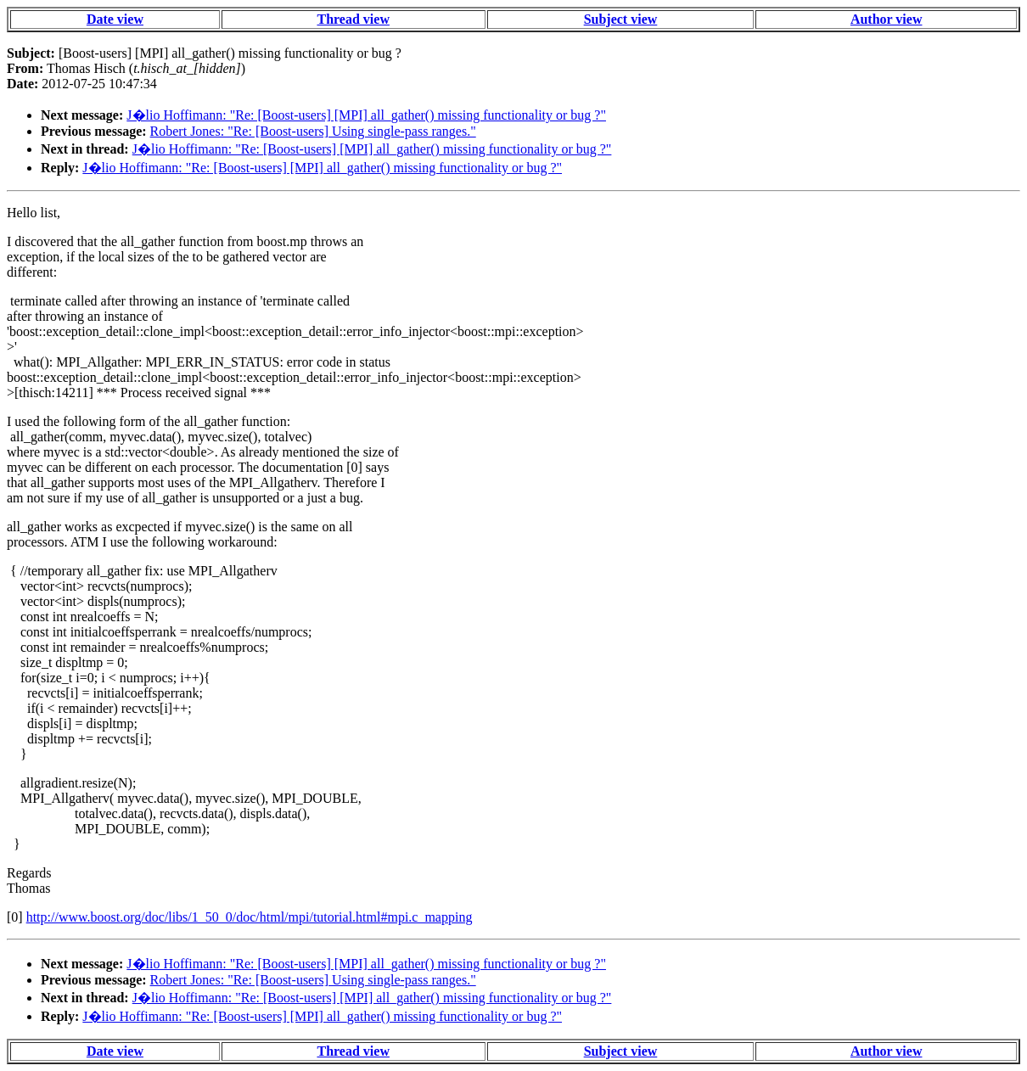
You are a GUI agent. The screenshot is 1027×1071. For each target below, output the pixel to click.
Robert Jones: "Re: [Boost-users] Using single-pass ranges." (313, 131)
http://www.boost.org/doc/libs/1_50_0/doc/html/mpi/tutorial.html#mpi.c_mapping (249, 917)
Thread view (353, 19)
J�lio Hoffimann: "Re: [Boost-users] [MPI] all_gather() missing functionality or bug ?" (366, 115)
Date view (115, 19)
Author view (886, 19)
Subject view (621, 19)
